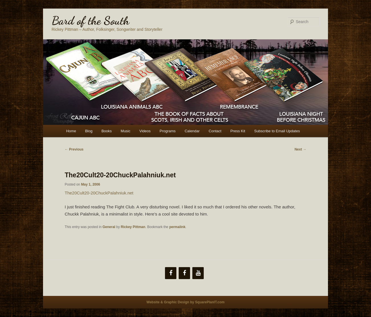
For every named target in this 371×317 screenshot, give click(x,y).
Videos (145, 131)
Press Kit (237, 131)
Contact (215, 131)
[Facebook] (170, 273)
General (109, 227)
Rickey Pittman (133, 227)
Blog (88, 131)
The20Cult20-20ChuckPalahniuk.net (99, 192)
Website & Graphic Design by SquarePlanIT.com (185, 302)
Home (71, 131)
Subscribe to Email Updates (277, 131)
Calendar (192, 131)
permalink (177, 227)
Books (106, 131)
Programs (168, 131)
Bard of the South (90, 20)
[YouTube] (198, 273)
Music (126, 131)
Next (300, 149)
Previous (74, 149)
